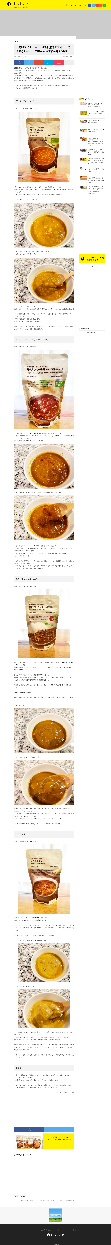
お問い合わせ (60, 1234)
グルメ (16, 41)
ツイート (29, 63)
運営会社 (46, 1234)
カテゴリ (73, 5)
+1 (39, 63)
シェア (19, 63)
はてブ (49, 63)
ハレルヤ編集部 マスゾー (67, 57)
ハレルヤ (92, 266)
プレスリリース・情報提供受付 (72, 1234)
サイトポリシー (52, 1234)
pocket (59, 63)
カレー (16, 1197)
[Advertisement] (28, 1109)
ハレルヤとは (82, 5)
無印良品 (23, 1197)
